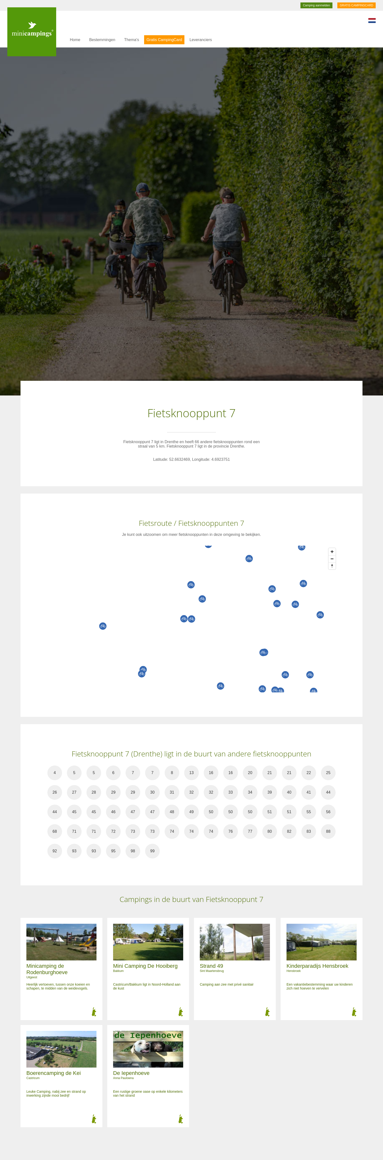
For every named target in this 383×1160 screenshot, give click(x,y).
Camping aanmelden (316, 5)
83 (309, 831)
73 (133, 831)
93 (74, 851)
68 (55, 831)
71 (74, 831)
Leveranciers (201, 40)
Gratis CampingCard (164, 40)
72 (113, 831)
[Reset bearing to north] (332, 565)
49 (191, 812)
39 (269, 792)
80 (269, 831)
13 (191, 773)
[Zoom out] (332, 558)
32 (191, 792)
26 (55, 792)
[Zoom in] (332, 551)
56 (328, 812)
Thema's (131, 40)
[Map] (196, 619)
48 (172, 812)
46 (113, 812)
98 (133, 851)
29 (113, 792)
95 (113, 851)
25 (328, 773)
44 (328, 792)
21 (269, 773)
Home (75, 40)
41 (309, 792)
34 (250, 792)
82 (289, 831)
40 (289, 792)
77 (250, 831)
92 (55, 851)
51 (269, 812)
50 (211, 812)
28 (94, 792)
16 (211, 773)
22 (309, 773)
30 (152, 792)
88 (328, 831)
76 (230, 831)
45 (74, 812)
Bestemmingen (102, 40)
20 (250, 773)
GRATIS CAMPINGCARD (356, 5)
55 (309, 812)
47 (133, 812)
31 (172, 792)
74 (172, 831)
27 (74, 792)
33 (230, 792)
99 (152, 851)
